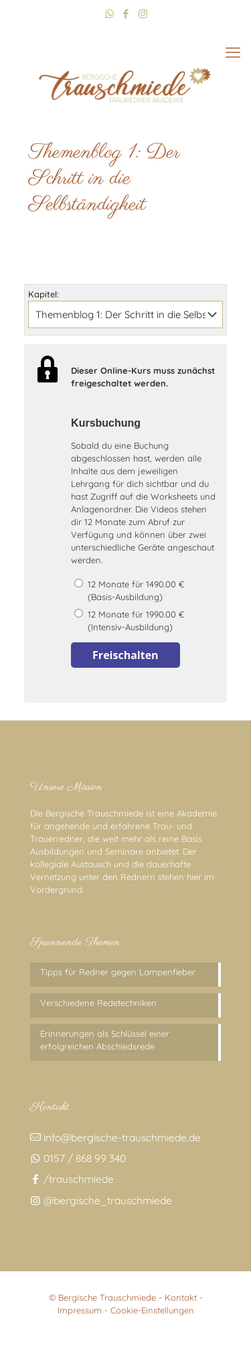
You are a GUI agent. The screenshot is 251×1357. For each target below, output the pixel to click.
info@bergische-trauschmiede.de (115, 1137)
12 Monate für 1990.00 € (144, 621)
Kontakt (181, 1297)
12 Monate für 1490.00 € (144, 591)
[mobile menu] (233, 52)
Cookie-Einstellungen (152, 1310)
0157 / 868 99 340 (78, 1158)
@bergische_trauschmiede (101, 1200)
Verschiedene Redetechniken (98, 1002)
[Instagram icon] (143, 13)
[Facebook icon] (126, 13)
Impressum (80, 1310)
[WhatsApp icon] (109, 13)
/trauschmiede (72, 1179)
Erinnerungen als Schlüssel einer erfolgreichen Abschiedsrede (104, 1040)
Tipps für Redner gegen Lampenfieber (117, 972)
